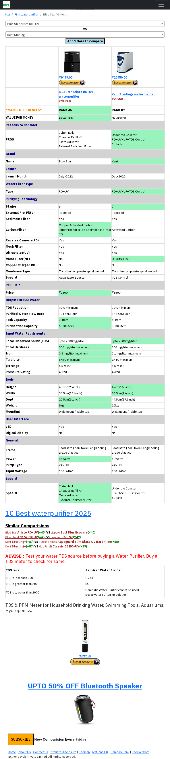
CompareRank (119, 752)
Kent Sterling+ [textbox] (17, 35)
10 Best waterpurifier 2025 (48, 513)
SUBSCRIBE (21, 739)
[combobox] (85, 24)
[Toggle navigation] (161, 4)
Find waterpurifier (27, 14)
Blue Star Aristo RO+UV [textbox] (23, 24)
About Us (24, 752)
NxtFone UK (100, 752)
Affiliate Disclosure (63, 752)
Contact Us (40, 752)
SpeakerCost (140, 752)
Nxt (7, 14)
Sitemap (84, 752)
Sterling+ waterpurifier (133, 94)
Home (12, 752)
